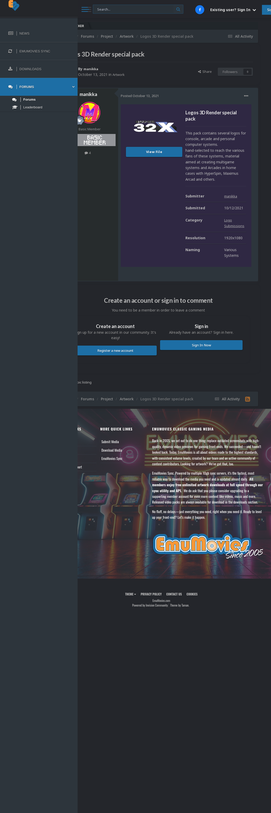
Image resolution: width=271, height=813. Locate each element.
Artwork (145, 74)
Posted (166, 95)
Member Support (97, 540)
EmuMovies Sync (132, 532)
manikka (117, 68)
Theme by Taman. (192, 686)
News (90, 515)
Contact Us (94, 548)
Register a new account (135, 420)
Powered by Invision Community (163, 686)
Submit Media (130, 515)
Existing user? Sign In (233, 9)
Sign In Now (207, 414)
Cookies (204, 676)
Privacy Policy (164, 676)
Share (205, 71)
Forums (91, 523)
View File (180, 151)
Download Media (132, 523)
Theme (143, 676)
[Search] (138, 9)
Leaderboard (94, 532)
